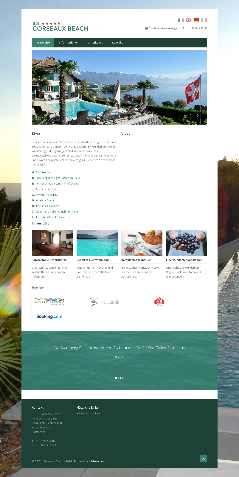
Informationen (68, 42)
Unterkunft (95, 42)
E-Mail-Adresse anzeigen (164, 28)
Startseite (43, 42)
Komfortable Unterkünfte (49, 260)
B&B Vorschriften (89, 413)
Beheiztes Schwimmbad (93, 260)
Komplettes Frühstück (136, 260)
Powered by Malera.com (89, 461)
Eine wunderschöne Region (184, 260)
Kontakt (117, 42)
